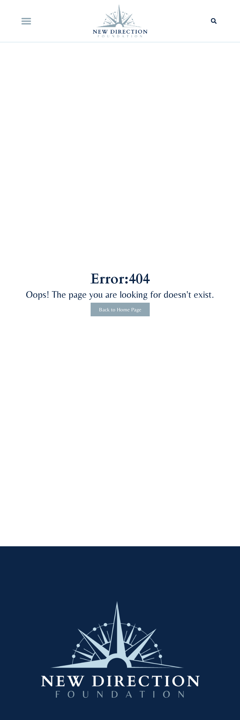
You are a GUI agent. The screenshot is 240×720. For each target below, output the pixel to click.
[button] (26, 21)
